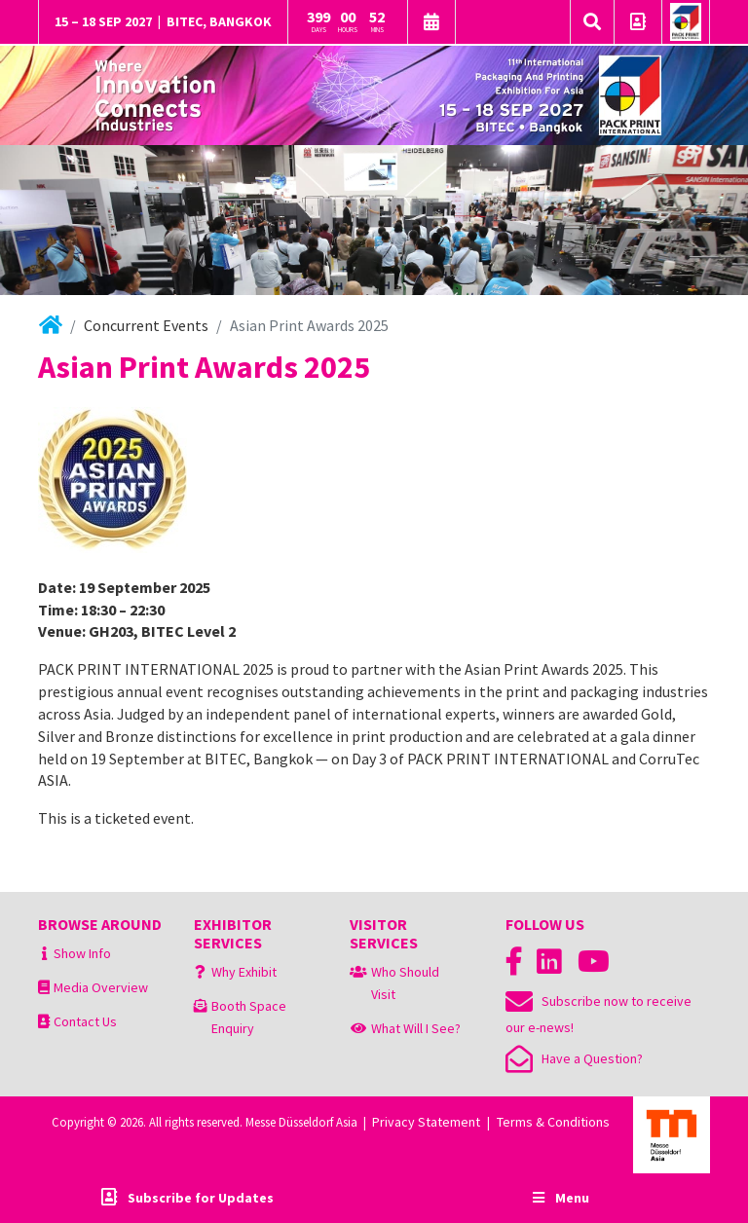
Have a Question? (574, 1058)
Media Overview (101, 987)
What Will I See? (416, 1028)
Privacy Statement (426, 1121)
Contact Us (85, 1021)
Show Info (82, 953)
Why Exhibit (244, 972)
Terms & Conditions (553, 1121)
